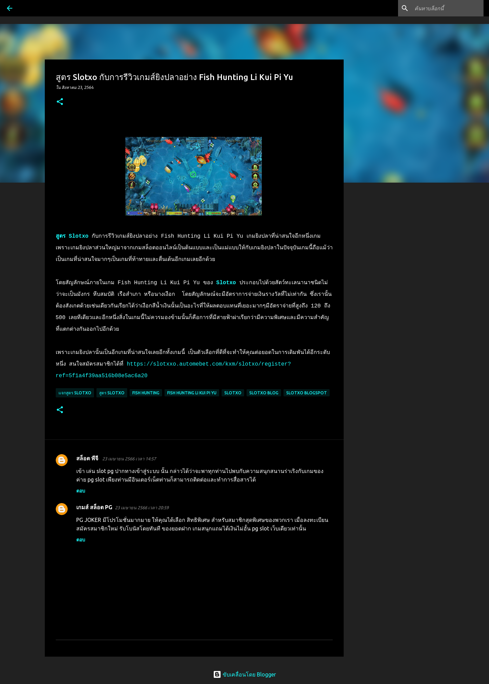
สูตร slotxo (111, 393)
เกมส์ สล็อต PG (94, 507)
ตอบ (80, 491)
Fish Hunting (145, 393)
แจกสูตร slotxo (74, 393)
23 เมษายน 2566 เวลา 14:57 (129, 458)
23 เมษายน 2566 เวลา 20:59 (142, 507)
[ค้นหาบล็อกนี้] (448, 8)
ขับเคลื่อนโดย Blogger (244, 674)
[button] (60, 102)
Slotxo (232, 393)
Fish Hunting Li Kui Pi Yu (191, 393)
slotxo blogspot (306, 393)
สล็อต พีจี (88, 458)
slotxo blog (263, 393)
